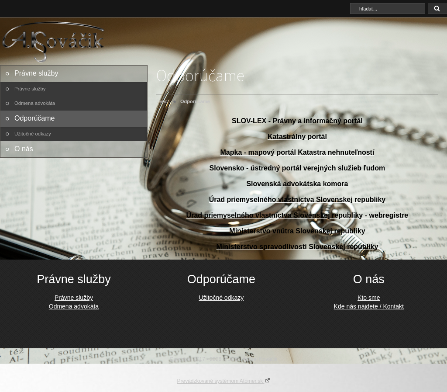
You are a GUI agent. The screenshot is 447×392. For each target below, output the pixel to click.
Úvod (162, 101)
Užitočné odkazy (32, 133)
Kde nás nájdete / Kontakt (369, 306)
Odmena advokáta (34, 103)
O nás (23, 149)
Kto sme (369, 297)
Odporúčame (34, 118)
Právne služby (36, 73)
